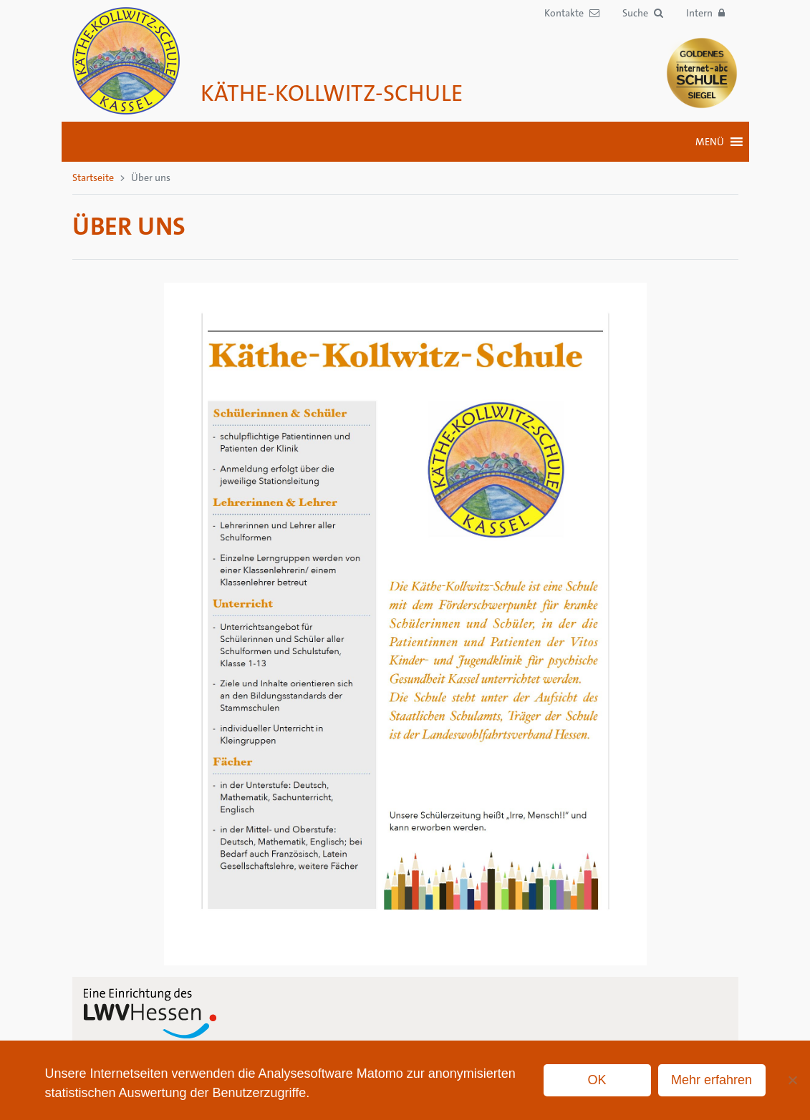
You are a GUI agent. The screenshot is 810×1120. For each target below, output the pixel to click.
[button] (643, 13)
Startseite (93, 177)
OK (597, 1080)
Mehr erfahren (711, 1080)
